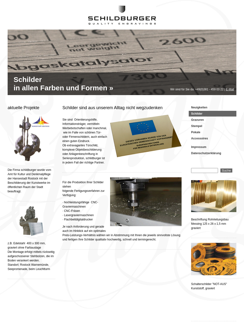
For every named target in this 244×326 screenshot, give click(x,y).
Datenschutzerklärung (206, 153)
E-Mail (230, 89)
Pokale (195, 132)
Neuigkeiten (199, 107)
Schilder (196, 113)
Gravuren (197, 120)
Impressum (198, 147)
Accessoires (199, 138)
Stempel (196, 126)
